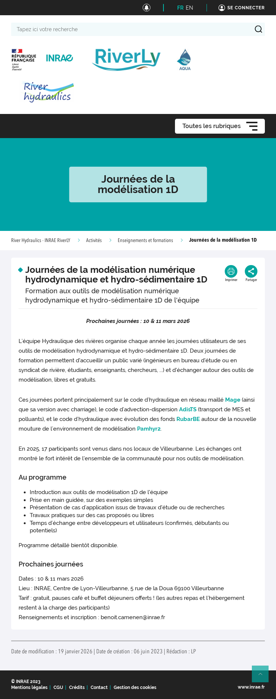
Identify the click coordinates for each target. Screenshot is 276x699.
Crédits (77, 687)
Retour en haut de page (263, 677)
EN (189, 8)
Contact (99, 687)
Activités (94, 240)
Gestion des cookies (135, 687)
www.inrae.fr (251, 687)
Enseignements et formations (145, 240)
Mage (232, 399)
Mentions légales (29, 687)
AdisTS (188, 409)
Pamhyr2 (148, 428)
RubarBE (188, 419)
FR (180, 8)
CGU (58, 687)
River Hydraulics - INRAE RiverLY (40, 240)
